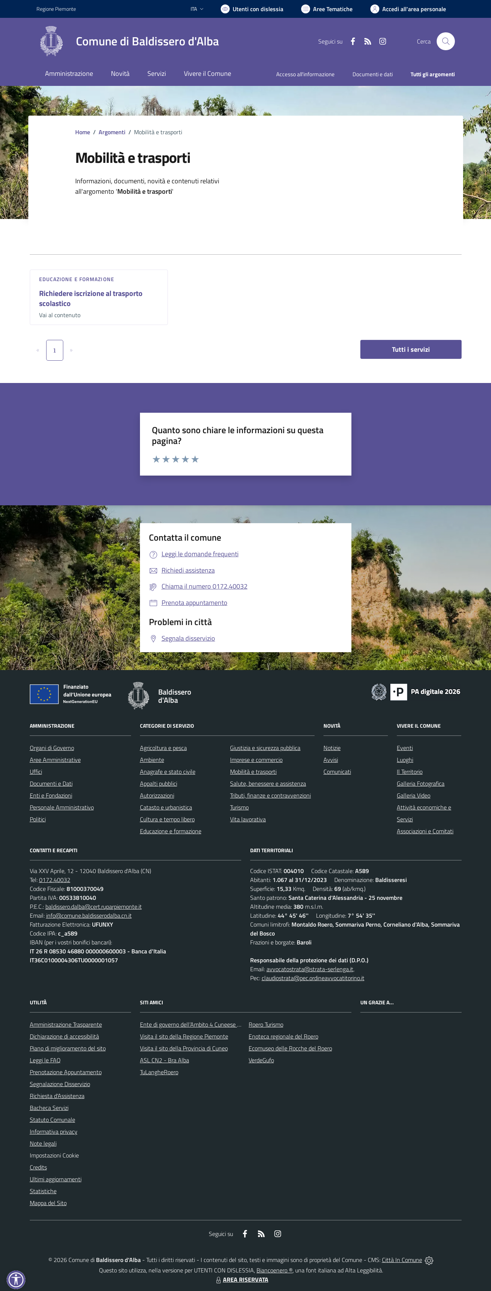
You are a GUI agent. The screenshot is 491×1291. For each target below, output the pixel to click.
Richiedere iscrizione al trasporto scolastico (91, 298)
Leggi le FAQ (45, 1060)
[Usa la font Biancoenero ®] (252, 9)
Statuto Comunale (52, 1119)
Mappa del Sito (48, 1202)
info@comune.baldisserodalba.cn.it (89, 915)
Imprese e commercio (256, 759)
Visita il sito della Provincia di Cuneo (184, 1048)
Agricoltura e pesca (163, 747)
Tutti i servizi (411, 349)
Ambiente (152, 759)
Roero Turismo (266, 1024)
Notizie (332, 747)
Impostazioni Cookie (54, 1155)
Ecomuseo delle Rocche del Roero (290, 1048)
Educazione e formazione (76, 279)
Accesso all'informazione (305, 74)
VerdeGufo (261, 1060)
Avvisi (330, 759)
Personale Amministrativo (62, 807)
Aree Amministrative (55, 759)
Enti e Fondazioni (51, 795)
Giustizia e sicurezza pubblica (265, 747)
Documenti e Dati (51, 783)
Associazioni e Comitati (425, 831)
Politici (38, 819)
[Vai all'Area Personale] (408, 9)
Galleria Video (413, 795)
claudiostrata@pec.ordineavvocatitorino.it (313, 977)
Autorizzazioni (157, 795)
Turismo (239, 807)
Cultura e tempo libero (167, 819)
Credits (38, 1167)
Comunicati (337, 771)
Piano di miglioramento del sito (68, 1048)
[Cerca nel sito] (446, 41)
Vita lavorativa (248, 819)
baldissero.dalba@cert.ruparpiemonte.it (93, 906)
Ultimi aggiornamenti (56, 1179)
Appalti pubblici (158, 783)
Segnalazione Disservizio (60, 1083)
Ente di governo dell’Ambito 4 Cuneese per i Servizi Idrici (209, 1024)
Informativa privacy (53, 1131)
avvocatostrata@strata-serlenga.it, (310, 969)
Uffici (36, 771)
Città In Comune (402, 1259)
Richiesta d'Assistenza (57, 1095)
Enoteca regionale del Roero (283, 1036)
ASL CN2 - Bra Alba (164, 1060)
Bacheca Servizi (49, 1107)
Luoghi (405, 759)
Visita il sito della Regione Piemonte (184, 1036)
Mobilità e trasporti (253, 771)
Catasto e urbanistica (166, 807)
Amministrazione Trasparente (66, 1024)
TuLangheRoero (159, 1072)
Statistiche (43, 1191)
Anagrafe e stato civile (167, 771)
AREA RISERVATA (241, 1279)
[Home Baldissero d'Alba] (127, 41)
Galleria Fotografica (420, 783)
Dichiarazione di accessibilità (64, 1036)
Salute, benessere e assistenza (268, 783)
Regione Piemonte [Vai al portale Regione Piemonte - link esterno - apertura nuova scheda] (56, 9)
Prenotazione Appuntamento (66, 1072)
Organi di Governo (52, 747)
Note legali (43, 1143)
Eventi (405, 747)
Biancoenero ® (274, 1270)
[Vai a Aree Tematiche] (326, 9)
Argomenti (112, 132)
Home (82, 132)
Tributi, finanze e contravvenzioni (270, 795)
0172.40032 (54, 879)
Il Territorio (410, 771)
